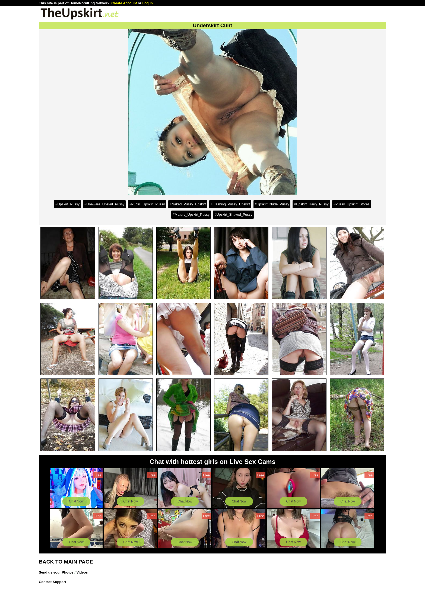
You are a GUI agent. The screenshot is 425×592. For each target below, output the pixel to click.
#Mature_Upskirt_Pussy (191, 214)
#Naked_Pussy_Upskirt (188, 204)
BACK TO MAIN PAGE (66, 562)
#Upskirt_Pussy (67, 204)
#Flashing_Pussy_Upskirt (230, 204)
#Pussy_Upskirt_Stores (352, 204)
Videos (82, 572)
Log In (147, 3)
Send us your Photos (56, 572)
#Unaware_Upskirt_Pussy (104, 204)
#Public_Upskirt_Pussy (147, 204)
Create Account (124, 3)
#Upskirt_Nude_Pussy (272, 204)
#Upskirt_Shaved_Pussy (233, 214)
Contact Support (52, 582)
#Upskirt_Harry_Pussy (311, 204)
